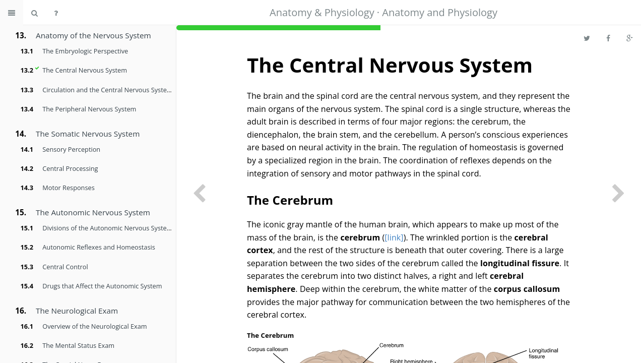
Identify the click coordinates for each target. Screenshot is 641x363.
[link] (393, 237)
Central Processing (70, 168)
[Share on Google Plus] (629, 37)
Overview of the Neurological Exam (94, 326)
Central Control (65, 266)
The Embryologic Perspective (85, 50)
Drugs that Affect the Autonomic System (102, 285)
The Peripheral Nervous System (89, 108)
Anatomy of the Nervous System (93, 35)
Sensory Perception (71, 149)
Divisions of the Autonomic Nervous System (107, 227)
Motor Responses (68, 187)
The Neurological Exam (77, 311)
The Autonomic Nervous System (93, 212)
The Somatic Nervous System (88, 134)
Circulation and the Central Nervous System (107, 89)
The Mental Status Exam (78, 345)
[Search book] (34, 12)
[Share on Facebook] (608, 37)
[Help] (56, 12)
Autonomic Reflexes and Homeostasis (98, 247)
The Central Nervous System (84, 70)
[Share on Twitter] (586, 37)
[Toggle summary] (11, 12)
